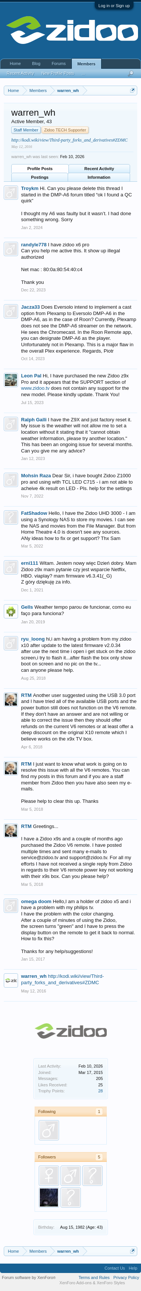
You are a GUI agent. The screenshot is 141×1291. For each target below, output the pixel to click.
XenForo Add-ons (75, 1282)
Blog (36, 63)
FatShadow (34, 513)
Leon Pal (31, 376)
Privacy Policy (126, 1277)
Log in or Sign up (114, 5)
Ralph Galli (34, 419)
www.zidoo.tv (35, 388)
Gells (27, 607)
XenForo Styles (111, 1282)
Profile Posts (40, 168)
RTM (26, 695)
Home (15, 63)
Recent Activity (99, 168)
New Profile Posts (57, 73)
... (83, 73)
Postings (40, 177)
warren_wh (34, 976)
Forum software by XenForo (29, 1277)
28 (100, 1091)
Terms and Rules (94, 1277)
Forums (58, 63)
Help (133, 1268)
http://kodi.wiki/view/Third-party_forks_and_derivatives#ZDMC (69, 140)
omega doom (36, 901)
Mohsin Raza (36, 475)
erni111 (29, 563)
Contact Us (115, 1268)
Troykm (29, 188)
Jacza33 (30, 307)
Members (86, 64)
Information (99, 177)
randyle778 (34, 244)
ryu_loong (33, 639)
